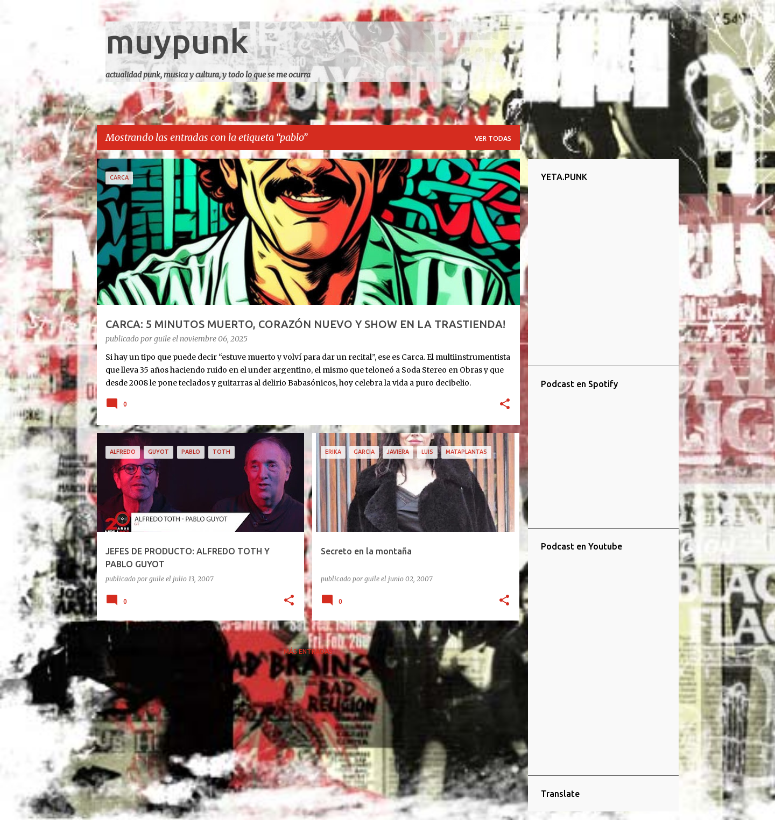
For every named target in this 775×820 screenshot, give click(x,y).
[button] (504, 404)
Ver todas (493, 138)
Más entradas (308, 651)
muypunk (177, 41)
